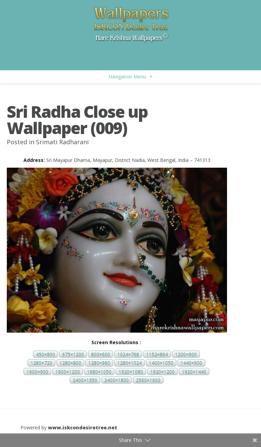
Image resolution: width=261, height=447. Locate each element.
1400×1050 (161, 363)
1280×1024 (129, 363)
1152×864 (157, 354)
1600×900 (37, 371)
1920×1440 (194, 371)
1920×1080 (131, 371)
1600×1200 (67, 371)
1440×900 (191, 363)
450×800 (45, 354)
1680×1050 (99, 371)
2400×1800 (116, 380)
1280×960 (99, 363)
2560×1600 (148, 380)
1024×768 (128, 354)
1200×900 (186, 354)
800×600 (100, 354)
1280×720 (41, 363)
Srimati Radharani (62, 142)
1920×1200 (162, 371)
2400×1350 (85, 380)
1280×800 (70, 363)
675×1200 (73, 354)
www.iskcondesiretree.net (82, 427)
